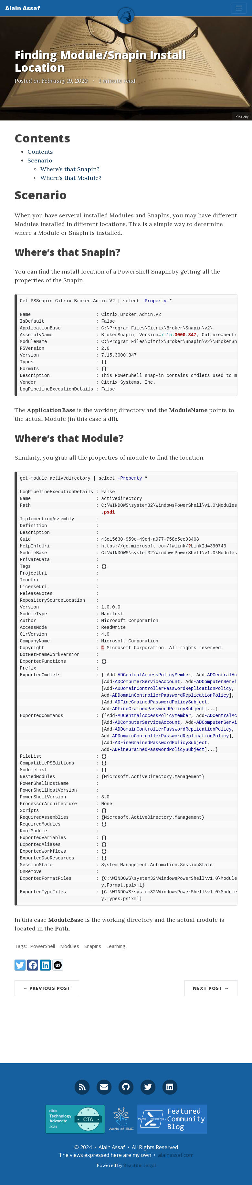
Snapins (92, 946)
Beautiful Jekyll (139, 1165)
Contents (40, 151)
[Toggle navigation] (239, 8)
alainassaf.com (176, 1155)
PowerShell (42, 946)
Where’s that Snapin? (70, 169)
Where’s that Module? (70, 178)
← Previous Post (47, 988)
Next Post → (211, 988)
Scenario (39, 160)
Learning (115, 946)
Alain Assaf (22, 8)
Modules (69, 946)
